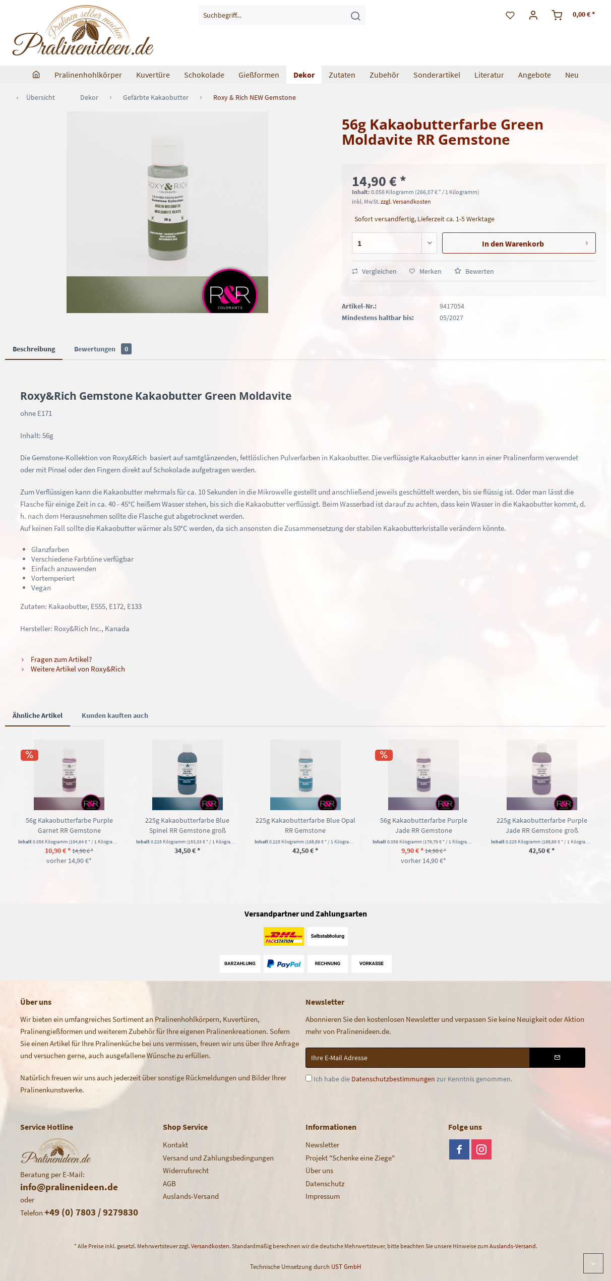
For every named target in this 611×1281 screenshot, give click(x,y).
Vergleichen (374, 271)
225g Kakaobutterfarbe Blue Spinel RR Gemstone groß (187, 825)
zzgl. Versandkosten (406, 201)
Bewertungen (103, 348)
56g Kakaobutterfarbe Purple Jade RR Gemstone (423, 825)
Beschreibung (34, 348)
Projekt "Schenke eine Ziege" (350, 1158)
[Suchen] (355, 15)
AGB (169, 1183)
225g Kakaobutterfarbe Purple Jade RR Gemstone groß (542, 825)
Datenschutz (325, 1183)
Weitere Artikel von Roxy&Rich (72, 669)
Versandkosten (210, 1246)
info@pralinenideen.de (69, 1187)
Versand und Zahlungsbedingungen (218, 1158)
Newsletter (322, 1144)
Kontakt (175, 1144)
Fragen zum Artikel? (56, 659)
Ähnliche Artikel (38, 715)
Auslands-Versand (191, 1196)
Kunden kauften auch (115, 715)
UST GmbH (346, 1266)
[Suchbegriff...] (282, 15)
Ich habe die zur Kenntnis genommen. (413, 1078)
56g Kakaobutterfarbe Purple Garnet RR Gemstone (69, 825)
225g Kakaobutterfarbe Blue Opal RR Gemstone (305, 825)
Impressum (323, 1196)
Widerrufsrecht (186, 1170)
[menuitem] (282, 15)
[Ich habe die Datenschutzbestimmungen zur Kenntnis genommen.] (309, 1078)
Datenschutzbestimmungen (393, 1078)
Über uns (319, 1170)
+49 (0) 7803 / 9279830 (91, 1212)
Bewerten (474, 271)
